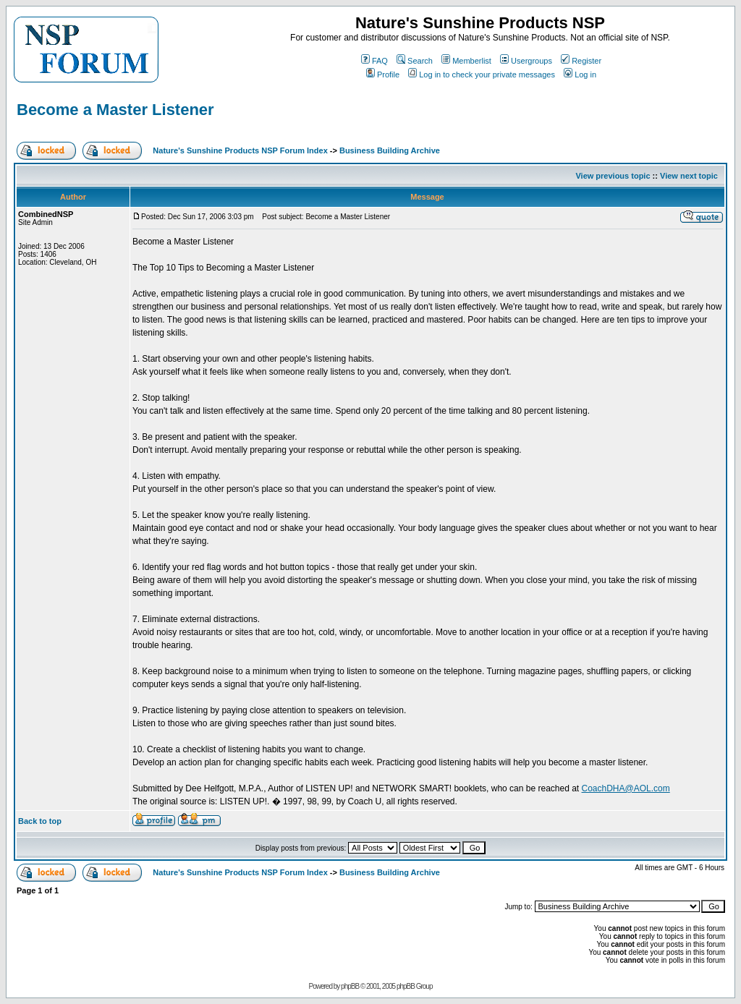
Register (581, 60)
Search (415, 60)
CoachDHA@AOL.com (626, 788)
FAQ (374, 60)
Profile (382, 74)
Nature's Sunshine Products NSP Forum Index (240, 150)
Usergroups (526, 60)
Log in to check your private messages (481, 74)
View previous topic (612, 175)
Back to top (40, 821)
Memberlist (466, 60)
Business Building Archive (389, 150)
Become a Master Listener (115, 110)
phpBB (350, 986)
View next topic (689, 175)
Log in (580, 74)
